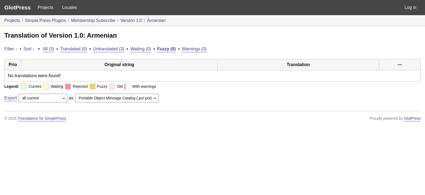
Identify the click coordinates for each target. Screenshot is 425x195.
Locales (69, 7)
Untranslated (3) (108, 49)
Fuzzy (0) (166, 49)
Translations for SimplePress (42, 118)
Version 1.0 (131, 20)
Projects (45, 7)
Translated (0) (73, 49)
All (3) (48, 49)
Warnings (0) (194, 49)
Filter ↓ (10, 49)
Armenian (156, 20)
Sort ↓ (29, 49)
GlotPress (17, 7)
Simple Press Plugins (45, 20)
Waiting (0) (140, 49)
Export (10, 98)
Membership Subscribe (93, 20)
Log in (410, 7)
